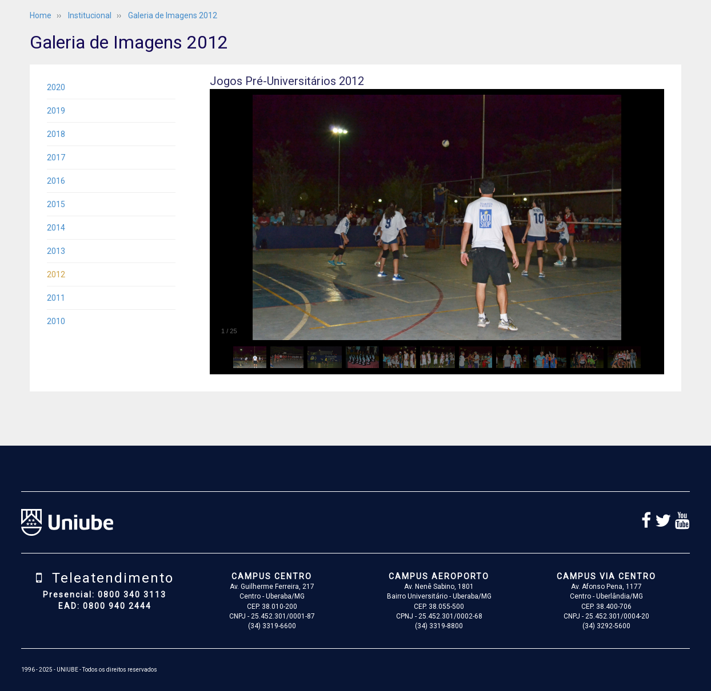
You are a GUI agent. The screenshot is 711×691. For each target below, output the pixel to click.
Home (40, 15)
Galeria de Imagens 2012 (172, 15)
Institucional (89, 15)
